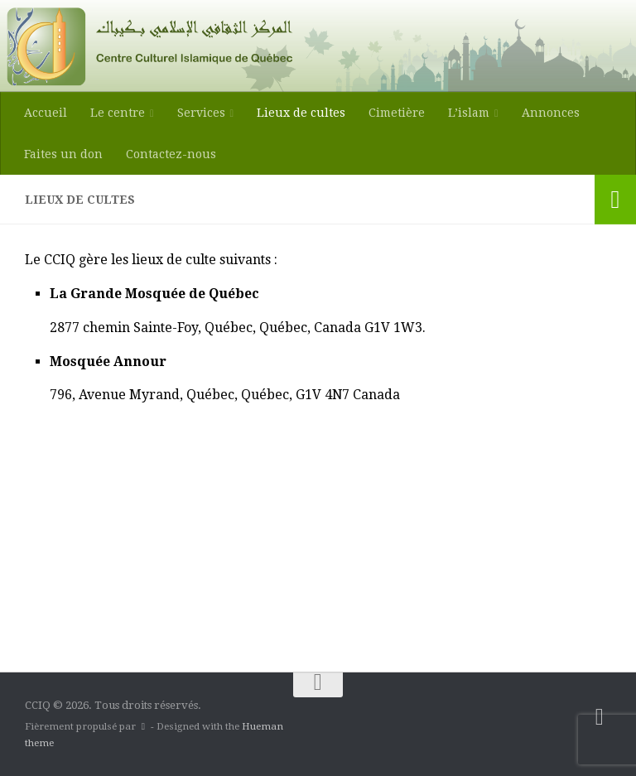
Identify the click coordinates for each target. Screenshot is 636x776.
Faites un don (63, 154)
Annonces (551, 112)
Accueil (45, 112)
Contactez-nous (171, 154)
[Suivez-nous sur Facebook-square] (599, 717)
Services (201, 112)
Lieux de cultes (301, 112)
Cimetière (397, 112)
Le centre (117, 112)
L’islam (468, 112)
